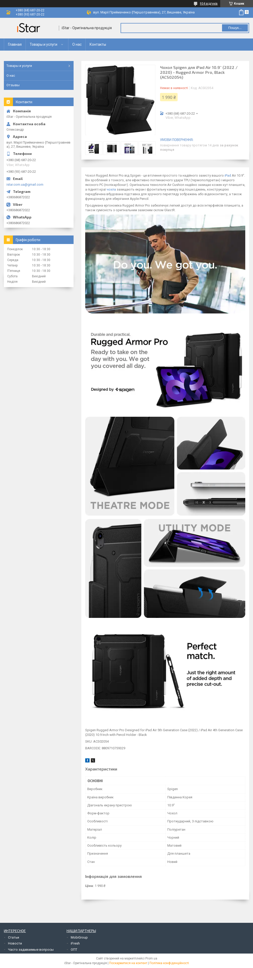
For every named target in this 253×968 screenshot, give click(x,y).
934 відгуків (209, 3)
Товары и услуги (43, 44)
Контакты (98, 44)
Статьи (13, 937)
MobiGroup (79, 937)
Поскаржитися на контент (128, 963)
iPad (228, 175)
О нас (77, 44)
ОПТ (74, 949)
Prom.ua (151, 958)
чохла (111, 189)
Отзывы (13, 85)
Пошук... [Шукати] (234, 28)
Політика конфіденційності (169, 963)
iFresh (75, 943)
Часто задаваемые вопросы (31, 949)
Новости (15, 943)
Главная (15, 44)
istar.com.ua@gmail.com (24, 184)
